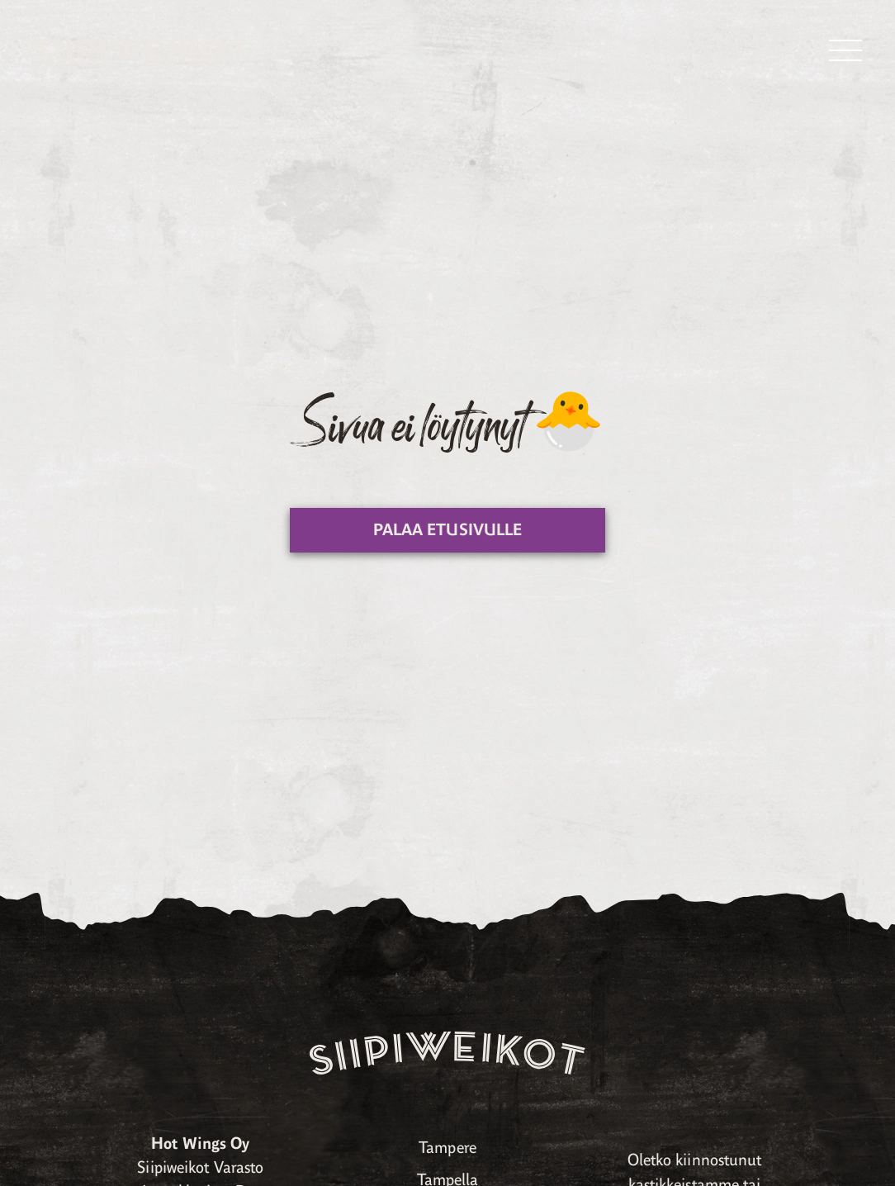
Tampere (447, 1147)
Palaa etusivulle (448, 529)
